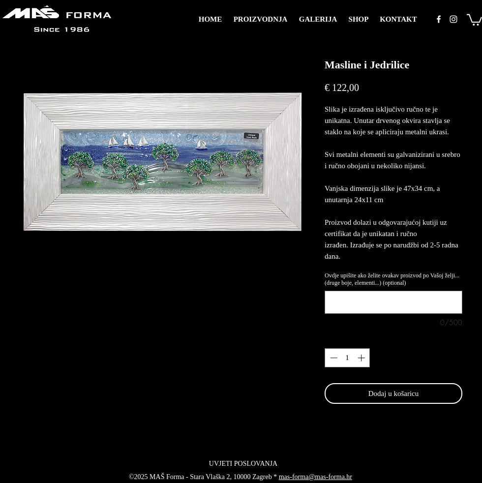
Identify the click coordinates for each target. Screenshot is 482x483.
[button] (474, 19)
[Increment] (362, 358)
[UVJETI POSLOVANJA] (243, 464)
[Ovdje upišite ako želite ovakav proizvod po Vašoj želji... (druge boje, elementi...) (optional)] (393, 302)
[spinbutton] (347, 358)
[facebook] (439, 19)
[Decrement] (332, 358)
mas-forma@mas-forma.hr (315, 477)
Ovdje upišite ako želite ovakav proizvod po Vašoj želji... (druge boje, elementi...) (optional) (392, 279)
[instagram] (453, 19)
